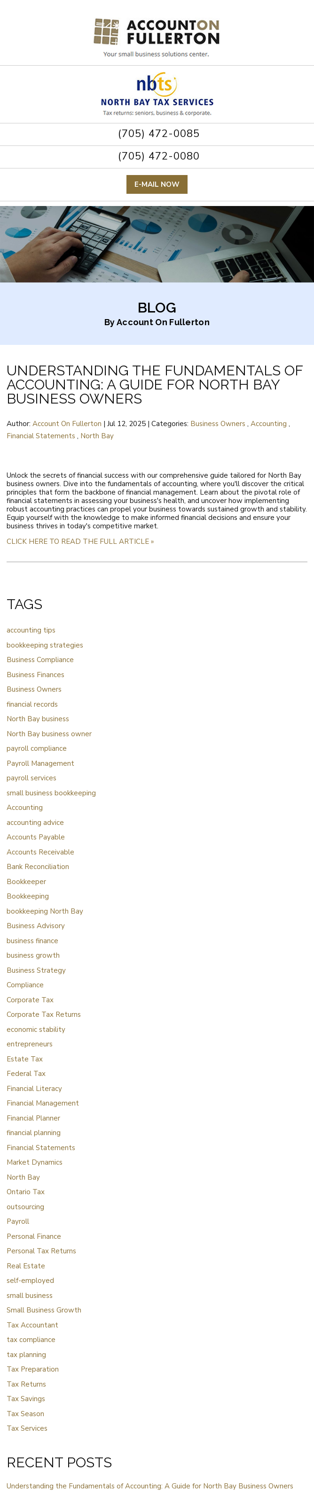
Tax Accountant (32, 1325)
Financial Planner (33, 1118)
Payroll (18, 1221)
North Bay (97, 436)
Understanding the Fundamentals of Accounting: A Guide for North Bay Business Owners (155, 384)
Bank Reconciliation (38, 866)
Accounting (269, 423)
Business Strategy (36, 970)
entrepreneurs (30, 1044)
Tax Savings (26, 1398)
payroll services (31, 778)
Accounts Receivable (40, 852)
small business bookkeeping (51, 793)
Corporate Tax (30, 1000)
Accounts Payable (36, 837)
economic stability (36, 1029)
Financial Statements (41, 436)
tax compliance (31, 1339)
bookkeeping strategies (45, 645)
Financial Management (43, 1103)
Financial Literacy (34, 1088)
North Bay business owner (49, 734)
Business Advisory (36, 926)
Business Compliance (40, 659)
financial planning (34, 1132)
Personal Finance (34, 1236)
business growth (33, 955)
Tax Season (25, 1414)
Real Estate (26, 1266)
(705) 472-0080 (157, 156)
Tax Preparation (33, 1369)
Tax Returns (26, 1384)
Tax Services (27, 1428)
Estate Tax (25, 1059)
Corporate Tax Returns (44, 1014)
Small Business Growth (44, 1310)
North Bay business (38, 719)
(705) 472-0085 (157, 134)
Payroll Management (40, 763)
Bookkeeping (28, 896)
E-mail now (157, 184)
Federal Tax (26, 1073)
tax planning (26, 1354)
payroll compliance (37, 748)
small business (30, 1295)
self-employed (30, 1280)
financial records (32, 704)
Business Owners (217, 423)
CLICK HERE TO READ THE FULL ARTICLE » (80, 541)
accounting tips (31, 630)
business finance (32, 941)
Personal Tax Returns (41, 1251)
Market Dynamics (35, 1162)
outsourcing (25, 1207)
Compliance (25, 985)
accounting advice (35, 822)
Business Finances (35, 674)
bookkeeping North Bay (45, 911)
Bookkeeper (26, 881)
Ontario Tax (26, 1192)
